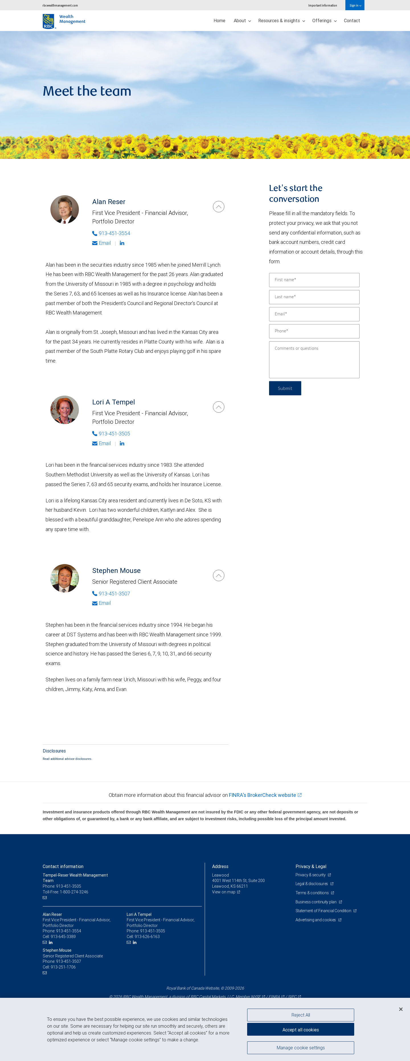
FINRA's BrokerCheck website (262, 795)
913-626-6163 (147, 936)
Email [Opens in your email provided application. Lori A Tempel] (101, 443)
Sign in (355, 5)
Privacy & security (311, 874)
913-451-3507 (68, 961)
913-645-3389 (63, 936)
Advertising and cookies (316, 919)
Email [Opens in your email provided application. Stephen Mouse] (101, 603)
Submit (285, 388)
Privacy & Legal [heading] (311, 866)
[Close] (401, 1009)
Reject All (301, 1015)
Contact (352, 20)
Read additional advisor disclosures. (67, 759)
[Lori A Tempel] (218, 407)
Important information (322, 5)
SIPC (292, 996)
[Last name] (314, 297)
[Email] (314, 314)
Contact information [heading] (63, 866)
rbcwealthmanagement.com (60, 5)
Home (219, 20)
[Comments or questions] (314, 359)
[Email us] (45, 897)
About (242, 20)
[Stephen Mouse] (218, 575)
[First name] (314, 280)
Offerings (324, 20)
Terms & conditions (313, 892)
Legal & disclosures (312, 883)
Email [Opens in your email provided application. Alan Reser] (101, 243)
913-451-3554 (68, 930)
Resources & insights (281, 20)
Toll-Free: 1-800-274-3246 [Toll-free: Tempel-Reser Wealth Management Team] (65, 892)
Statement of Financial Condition (324, 910)
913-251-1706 (63, 967)
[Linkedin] (123, 243)
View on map (223, 892)
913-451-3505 (152, 930)
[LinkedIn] (51, 942)
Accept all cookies (300, 1030)
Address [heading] (220, 866)
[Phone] (314, 331)
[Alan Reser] (218, 206)
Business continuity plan (316, 901)
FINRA (274, 996)
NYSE (256, 996)
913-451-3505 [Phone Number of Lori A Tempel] (111, 433)
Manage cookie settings (301, 1047)
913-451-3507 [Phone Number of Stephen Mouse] (111, 593)
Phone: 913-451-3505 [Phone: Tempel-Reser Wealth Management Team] (62, 886)
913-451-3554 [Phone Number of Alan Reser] (111, 233)
